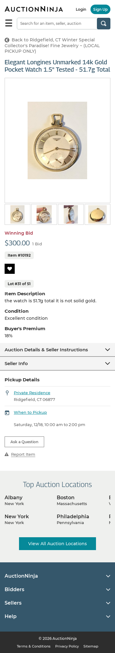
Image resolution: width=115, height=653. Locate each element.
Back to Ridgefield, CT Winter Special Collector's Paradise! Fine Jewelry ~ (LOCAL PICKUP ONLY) (52, 45)
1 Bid (37, 243)
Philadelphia (73, 516)
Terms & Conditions (34, 646)
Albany (13, 497)
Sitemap (90, 646)
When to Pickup (30, 412)
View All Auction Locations (57, 543)
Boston (66, 497)
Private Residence (32, 392)
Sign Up (100, 9)
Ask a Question (24, 442)
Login (81, 9)
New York (17, 516)
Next (106, 215)
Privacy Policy (67, 646)
